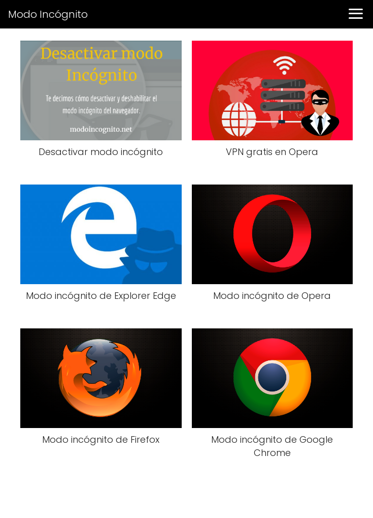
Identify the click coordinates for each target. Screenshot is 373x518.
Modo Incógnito (48, 14)
